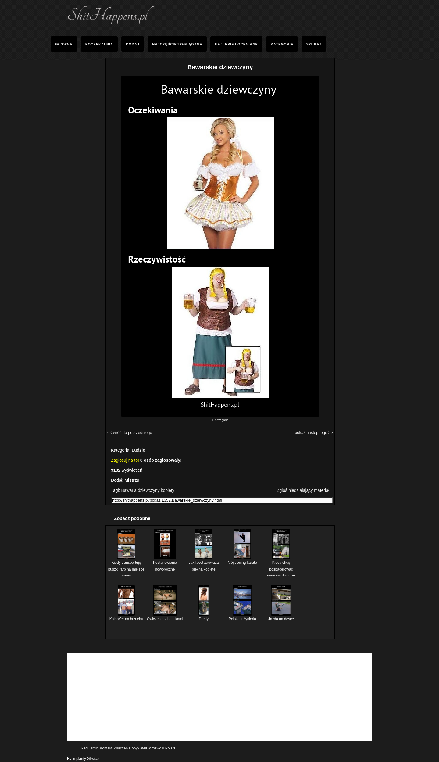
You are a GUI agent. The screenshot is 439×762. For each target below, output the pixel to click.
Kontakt (106, 748)
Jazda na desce (281, 616)
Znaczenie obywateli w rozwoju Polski (144, 748)
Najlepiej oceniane (236, 44)
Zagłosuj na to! (125, 460)
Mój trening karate (242, 560)
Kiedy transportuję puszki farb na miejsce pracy (126, 567)
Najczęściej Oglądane (177, 44)
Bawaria (129, 490)
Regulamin (89, 748)
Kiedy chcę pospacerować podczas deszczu (281, 567)
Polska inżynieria (242, 616)
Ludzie (138, 450)
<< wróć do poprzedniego (129, 432)
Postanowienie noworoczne (165, 563)
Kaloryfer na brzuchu (126, 616)
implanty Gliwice (85, 759)
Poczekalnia (99, 44)
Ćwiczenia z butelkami (165, 616)
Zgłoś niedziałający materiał (303, 490)
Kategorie (282, 44)
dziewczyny (149, 490)
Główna (64, 44)
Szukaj (314, 44)
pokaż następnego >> (314, 432)
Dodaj (132, 44)
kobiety (167, 490)
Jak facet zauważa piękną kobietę (204, 563)
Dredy (203, 616)
